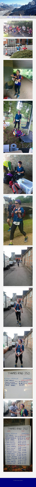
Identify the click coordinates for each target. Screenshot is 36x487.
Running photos (16, 17)
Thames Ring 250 (26, 17)
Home (8, 17)
